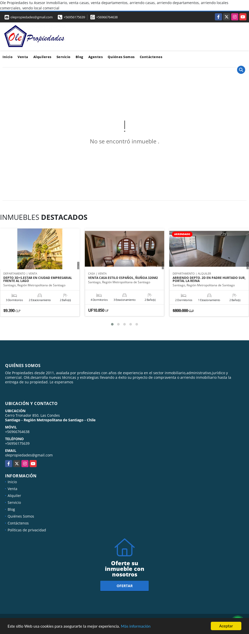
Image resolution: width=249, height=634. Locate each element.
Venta (23, 57)
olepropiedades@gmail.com (29, 455)
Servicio (64, 57)
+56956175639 (74, 17)
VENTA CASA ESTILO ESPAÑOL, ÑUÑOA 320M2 (123, 277)
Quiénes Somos (121, 57)
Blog (79, 57)
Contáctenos (151, 57)
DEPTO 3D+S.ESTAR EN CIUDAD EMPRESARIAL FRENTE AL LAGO (37, 279)
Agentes (95, 57)
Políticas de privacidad (27, 530)
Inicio (7, 57)
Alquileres (42, 57)
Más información (135, 626)
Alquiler (14, 495)
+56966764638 (107, 17)
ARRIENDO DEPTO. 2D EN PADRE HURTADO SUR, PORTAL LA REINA (209, 279)
